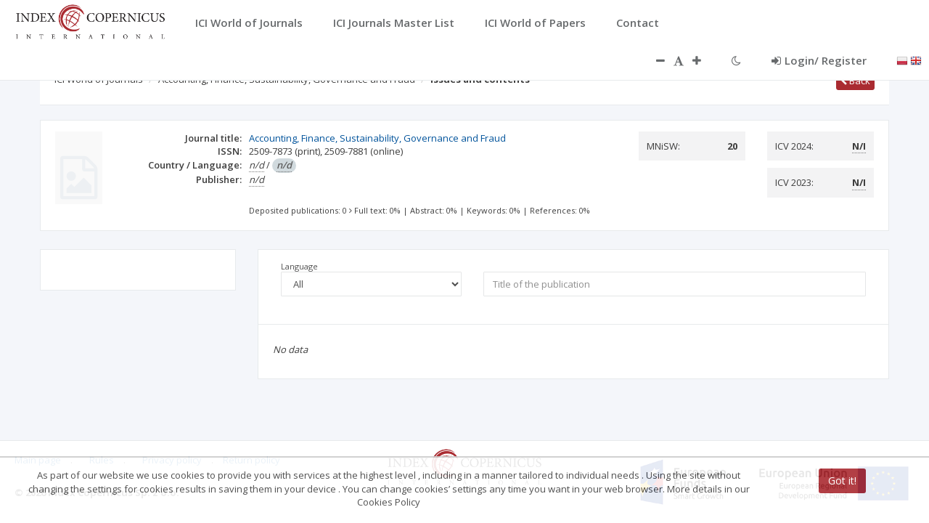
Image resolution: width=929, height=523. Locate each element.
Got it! (842, 480)
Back (855, 80)
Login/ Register (819, 60)
